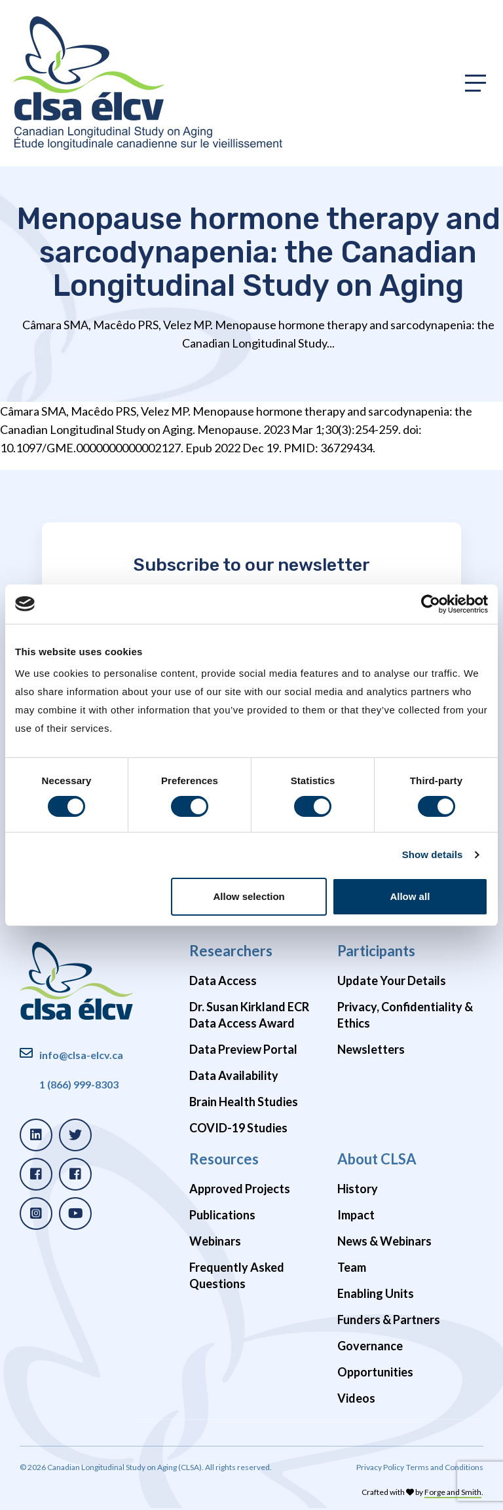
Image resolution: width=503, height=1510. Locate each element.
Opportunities (375, 1372)
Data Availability (233, 1075)
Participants (376, 951)
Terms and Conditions (444, 1467)
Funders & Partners (388, 1319)
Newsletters (371, 1049)
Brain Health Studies (243, 1101)
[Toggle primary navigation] (475, 83)
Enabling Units (375, 1293)
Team (351, 1267)
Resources (224, 1159)
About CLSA (377, 1159)
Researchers (230, 951)
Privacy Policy (380, 1467)
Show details (432, 854)
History (357, 1188)
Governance (370, 1346)
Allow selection (249, 896)
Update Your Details (391, 980)
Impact (356, 1215)
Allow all (410, 896)
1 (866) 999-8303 (79, 1084)
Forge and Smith (452, 1492)
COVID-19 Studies (238, 1128)
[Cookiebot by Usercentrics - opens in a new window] (430, 604)
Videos (356, 1398)
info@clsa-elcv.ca (81, 1055)
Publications (222, 1215)
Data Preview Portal (243, 1049)
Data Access (223, 980)
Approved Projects (239, 1188)
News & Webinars (384, 1241)
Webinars (215, 1241)
